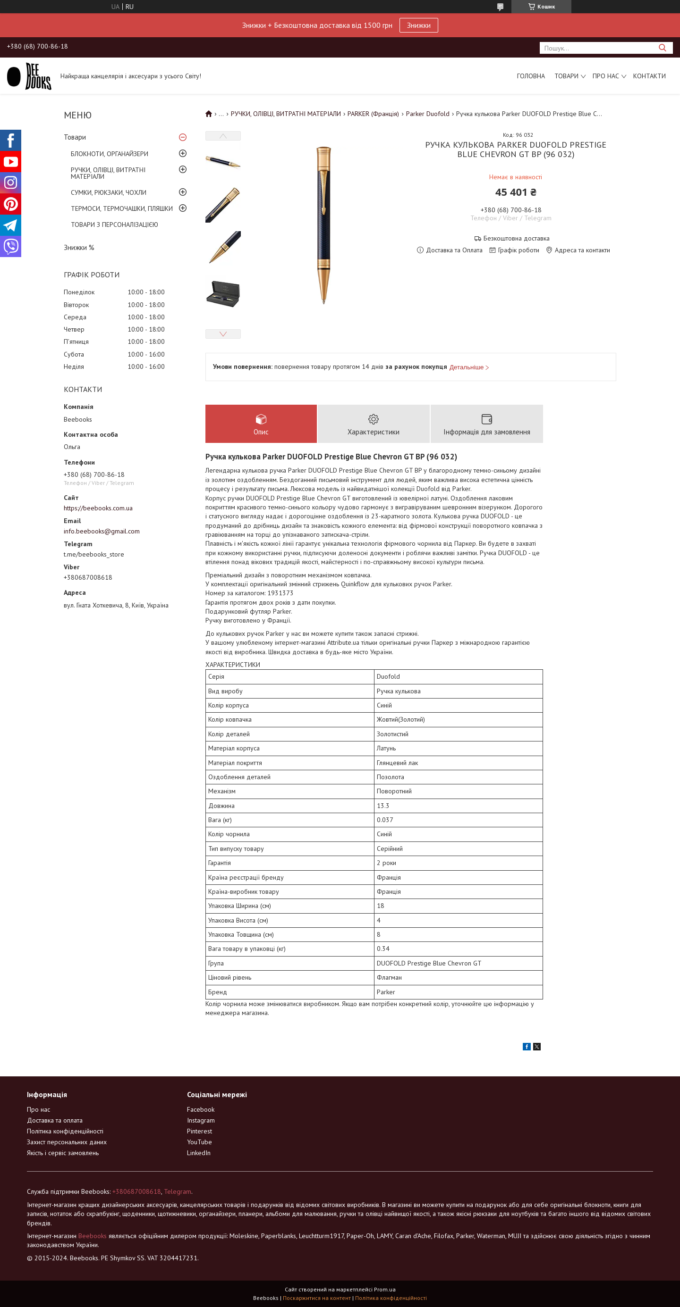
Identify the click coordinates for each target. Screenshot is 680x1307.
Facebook (200, 1109)
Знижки (419, 25)
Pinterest (199, 1131)
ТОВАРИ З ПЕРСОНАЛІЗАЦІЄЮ (114, 224)
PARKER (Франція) (373, 113)
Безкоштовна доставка (517, 238)
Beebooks (92, 1236)
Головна (531, 76)
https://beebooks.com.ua (98, 508)
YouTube (199, 1142)
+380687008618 (136, 1191)
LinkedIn (199, 1153)
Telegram (177, 1191)
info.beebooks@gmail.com (102, 531)
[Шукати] (662, 48)
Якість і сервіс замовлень (63, 1153)
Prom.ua (385, 1289)
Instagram (201, 1120)
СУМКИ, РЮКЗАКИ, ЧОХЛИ (108, 192)
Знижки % (79, 247)
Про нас (606, 76)
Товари (566, 76)
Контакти (649, 76)
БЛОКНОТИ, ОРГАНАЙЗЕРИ (109, 154)
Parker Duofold (428, 113)
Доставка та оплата (55, 1120)
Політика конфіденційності (65, 1131)
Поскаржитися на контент (317, 1297)
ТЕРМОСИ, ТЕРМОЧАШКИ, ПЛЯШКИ (122, 208)
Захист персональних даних (67, 1142)
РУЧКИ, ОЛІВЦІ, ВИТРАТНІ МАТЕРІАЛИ (108, 173)
